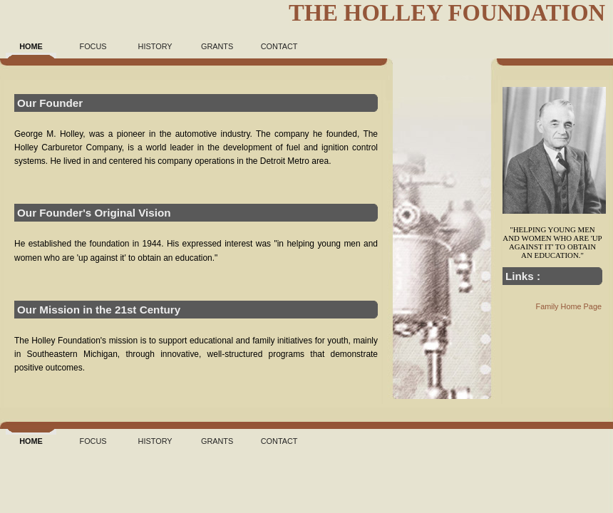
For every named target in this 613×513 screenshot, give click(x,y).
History (155, 46)
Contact (279, 46)
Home (31, 46)
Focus (93, 46)
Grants (217, 46)
